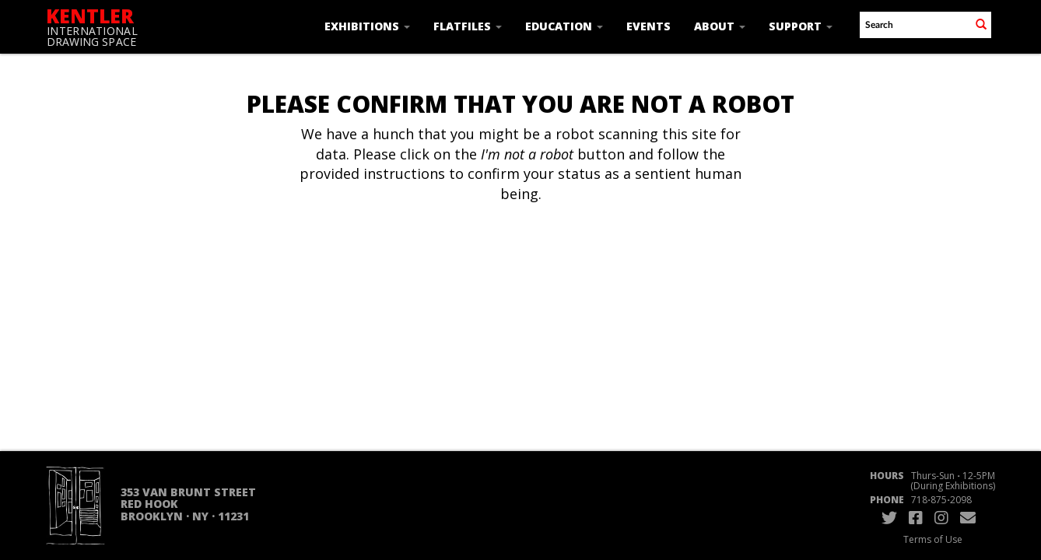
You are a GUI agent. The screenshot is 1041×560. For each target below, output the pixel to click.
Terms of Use (932, 539)
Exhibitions (367, 26)
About (719, 26)
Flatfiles (467, 26)
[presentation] (519, 253)
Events (648, 26)
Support (800, 26)
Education (564, 26)
